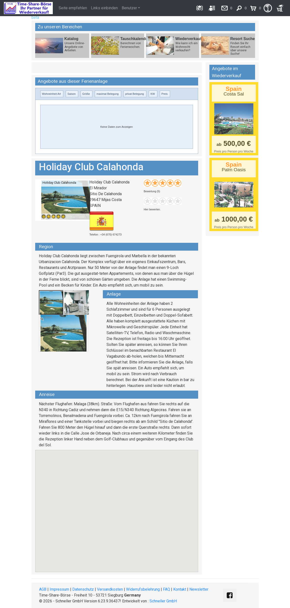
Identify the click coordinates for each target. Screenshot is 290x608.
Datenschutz (83, 589)
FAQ (166, 589)
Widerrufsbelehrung (143, 589)
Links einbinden (104, 8)
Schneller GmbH (163, 601)
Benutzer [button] (129, 8)
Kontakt (179, 589)
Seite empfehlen (73, 8)
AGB (42, 589)
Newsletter (198, 589)
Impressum (59, 589)
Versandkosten (110, 589)
